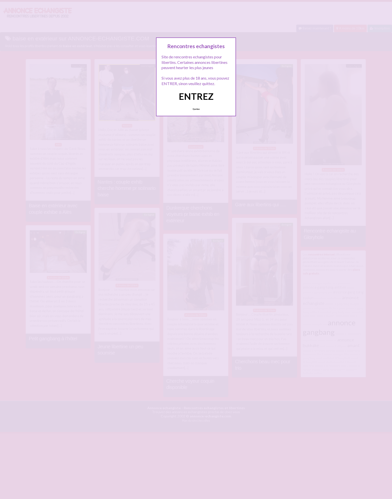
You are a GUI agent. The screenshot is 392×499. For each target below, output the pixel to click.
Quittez (196, 109)
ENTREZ (196, 96)
